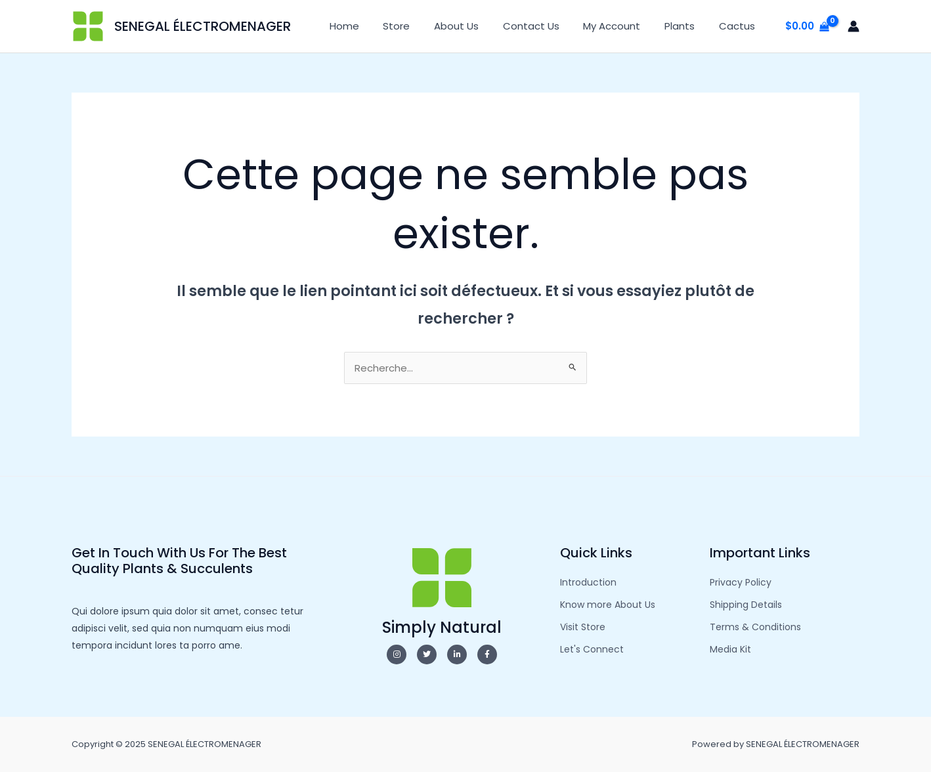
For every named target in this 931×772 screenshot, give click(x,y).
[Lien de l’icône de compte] (853, 26)
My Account (622, 26)
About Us (476, 26)
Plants (686, 26)
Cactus (739, 26)
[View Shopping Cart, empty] (807, 26)
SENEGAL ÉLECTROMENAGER (202, 26)
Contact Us (546, 26)
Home (372, 26)
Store (420, 26)
